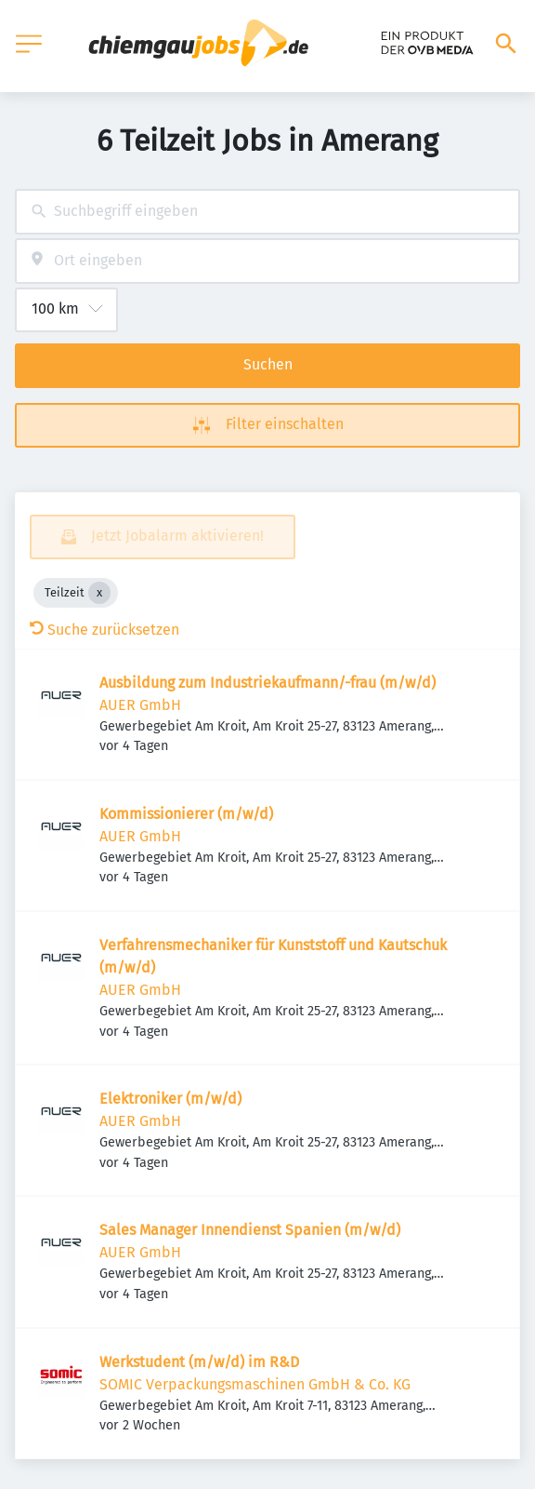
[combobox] (267, 212)
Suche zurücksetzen (104, 629)
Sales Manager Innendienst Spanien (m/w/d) (249, 1230)
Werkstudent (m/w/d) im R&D (199, 1362)
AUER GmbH (140, 705)
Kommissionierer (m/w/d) (186, 814)
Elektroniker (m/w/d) (170, 1098)
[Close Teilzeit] (99, 593)
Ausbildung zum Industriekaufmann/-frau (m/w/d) (267, 682)
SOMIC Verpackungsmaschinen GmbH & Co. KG (255, 1384)
